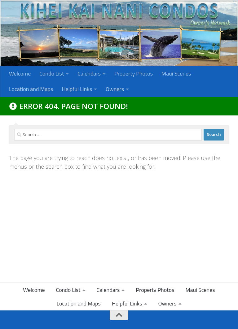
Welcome (20, 73)
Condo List (51, 73)
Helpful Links (77, 89)
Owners (115, 89)
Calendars (89, 73)
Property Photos (133, 73)
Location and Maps (31, 89)
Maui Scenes (176, 73)
